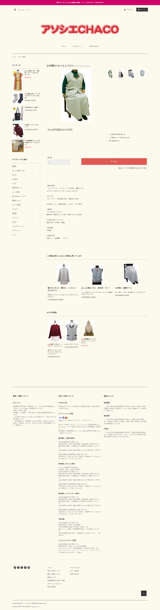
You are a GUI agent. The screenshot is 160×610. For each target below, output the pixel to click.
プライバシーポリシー (54, 584)
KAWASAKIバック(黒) (31, 107)
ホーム (64, 46)
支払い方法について (54, 571)
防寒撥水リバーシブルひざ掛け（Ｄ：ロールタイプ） (32, 142)
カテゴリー (78, 46)
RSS (48, 587)
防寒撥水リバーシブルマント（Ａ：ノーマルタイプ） (88, 341)
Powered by (25, 606)
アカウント (130, 9)
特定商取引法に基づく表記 (137, 168)
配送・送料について (54, 574)
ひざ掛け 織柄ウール (123, 288)
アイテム (141, 9)
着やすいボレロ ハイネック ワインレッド (55, 345)
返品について (122, 168)
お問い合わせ (93, 46)
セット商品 (22, 56)
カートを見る (74, 571)
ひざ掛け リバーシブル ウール (32, 125)
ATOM (54, 587)
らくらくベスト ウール (71, 344)
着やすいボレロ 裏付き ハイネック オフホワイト (63, 289)
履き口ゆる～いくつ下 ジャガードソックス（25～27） (32, 95)
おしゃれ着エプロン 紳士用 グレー (95, 288)
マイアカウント (75, 567)
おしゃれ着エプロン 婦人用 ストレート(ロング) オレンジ (32, 72)
